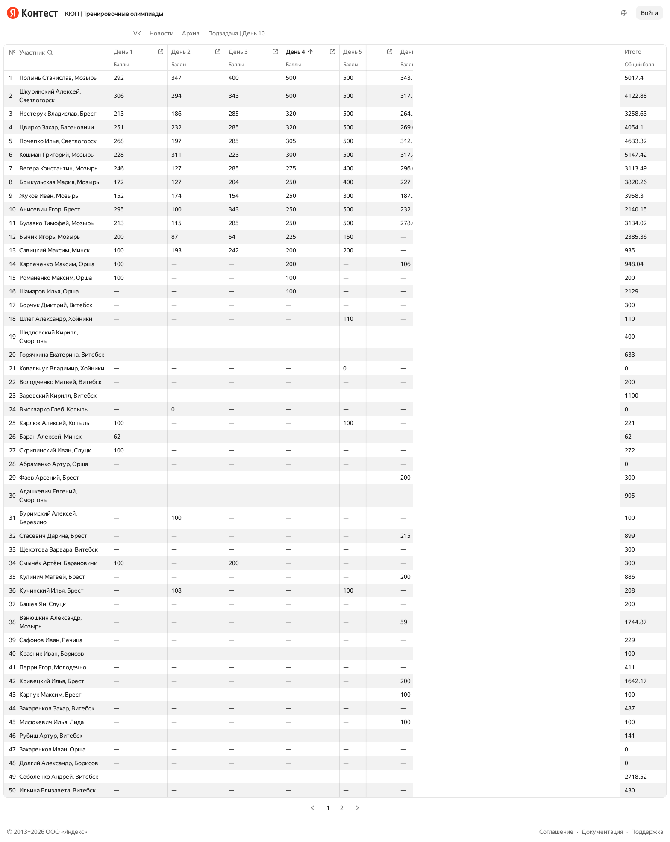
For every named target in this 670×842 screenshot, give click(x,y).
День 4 (277, 51)
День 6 (376, 51)
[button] (36, 52)
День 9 (525, 51)
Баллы (125, 64)
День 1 (127, 51)
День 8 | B (479, 51)
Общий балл (644, 64)
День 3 (227, 51)
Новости (161, 33)
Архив (191, 33)
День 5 (326, 51)
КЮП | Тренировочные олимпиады (114, 13)
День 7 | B (429, 51)
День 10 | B (580, 51)
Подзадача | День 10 (236, 33)
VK (137, 33)
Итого (637, 51)
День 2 (177, 51)
